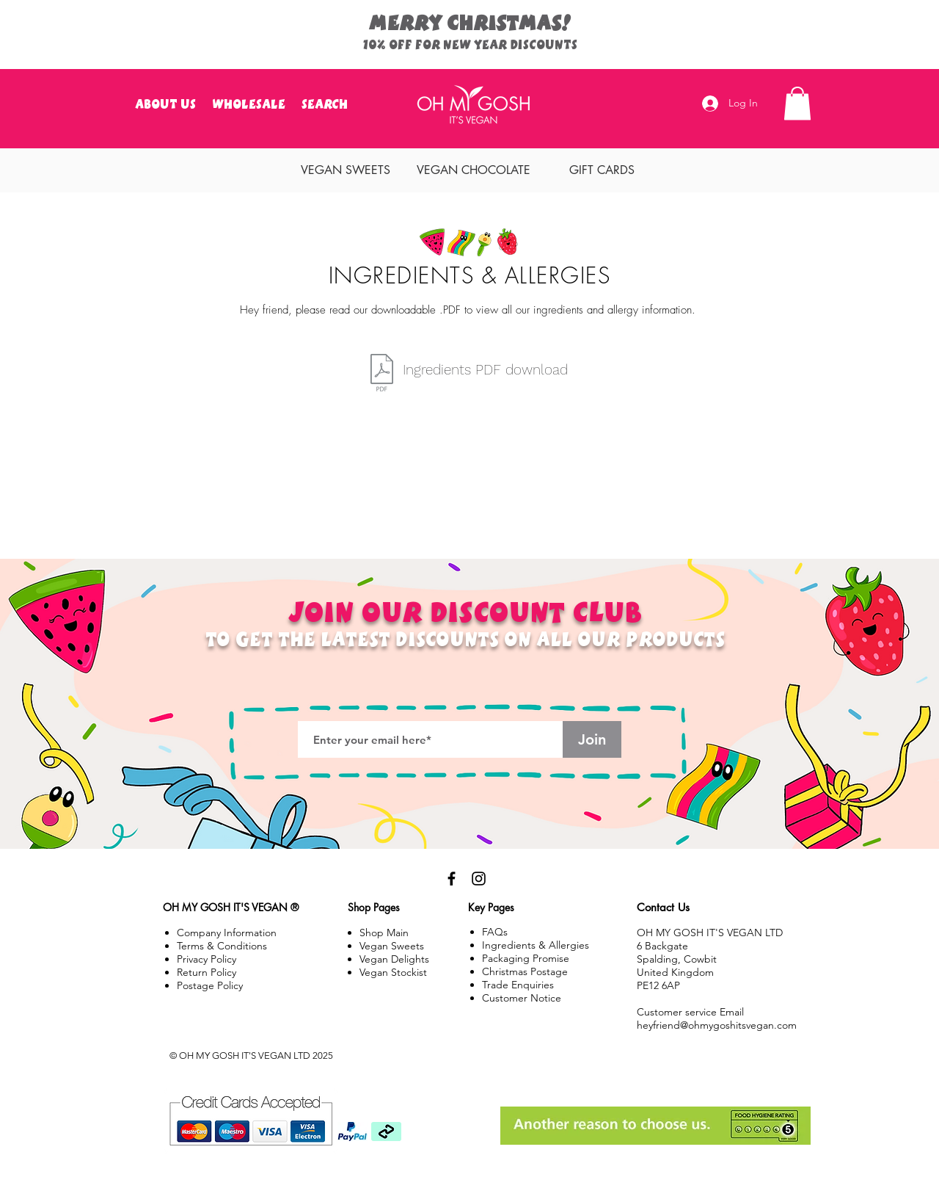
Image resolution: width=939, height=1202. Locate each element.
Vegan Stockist (393, 972)
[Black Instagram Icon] (479, 878)
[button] (797, 103)
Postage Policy (210, 985)
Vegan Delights (394, 959)
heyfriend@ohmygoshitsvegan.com (717, 1025)
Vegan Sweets (391, 945)
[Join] (592, 739)
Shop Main (384, 932)
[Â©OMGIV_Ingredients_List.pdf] (381, 374)
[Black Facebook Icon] (451, 878)
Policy (206, 972)
